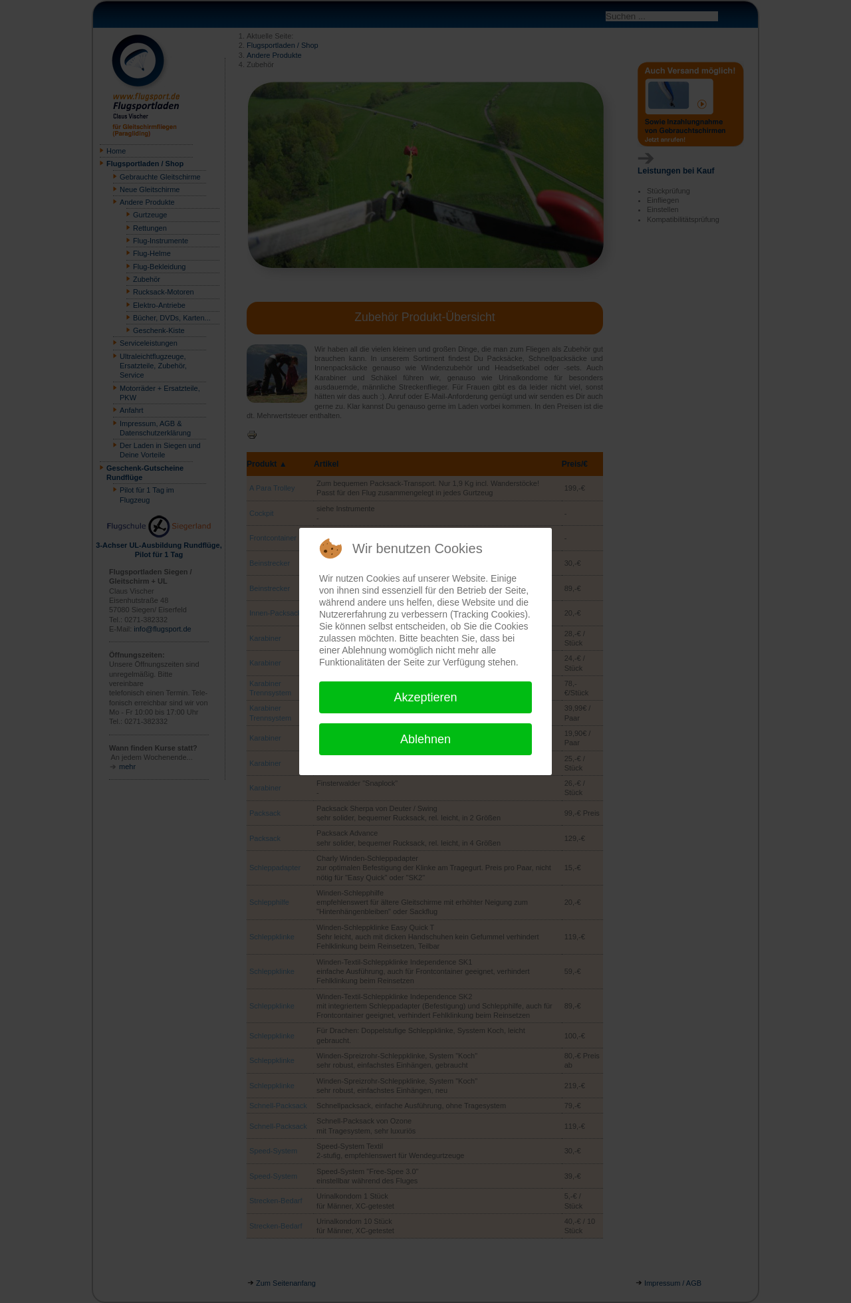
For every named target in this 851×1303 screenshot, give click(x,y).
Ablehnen (425, 739)
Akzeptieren (425, 697)
